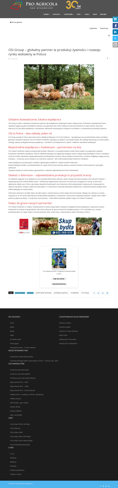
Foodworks (75, 293)
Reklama (103, 14)
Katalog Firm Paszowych (67, 339)
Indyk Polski (63, 335)
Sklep (95, 14)
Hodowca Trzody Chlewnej (68, 331)
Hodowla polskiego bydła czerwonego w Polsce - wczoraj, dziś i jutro (34, 361)
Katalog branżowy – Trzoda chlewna (22, 348)
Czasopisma (68, 14)
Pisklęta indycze (15, 399)
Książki (46, 14)
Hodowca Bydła (64, 327)
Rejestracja (104, 28)
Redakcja (13, 458)
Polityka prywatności (17, 470)
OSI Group (85, 293)
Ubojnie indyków (16, 411)
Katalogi (56, 14)
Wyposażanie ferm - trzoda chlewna (22, 390)
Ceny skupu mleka (16, 432)
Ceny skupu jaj (15, 428)
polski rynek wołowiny (43, 293)
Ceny (78, 14)
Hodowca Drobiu (65, 323)
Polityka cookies (15, 474)
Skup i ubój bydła (16, 415)
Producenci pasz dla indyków (20, 374)
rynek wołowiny (20, 293)
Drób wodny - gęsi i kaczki (19, 403)
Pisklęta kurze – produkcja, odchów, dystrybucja (27, 394)
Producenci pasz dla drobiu (19, 370)
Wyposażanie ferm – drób (19, 382)
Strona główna (16, 22)
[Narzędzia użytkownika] (108, 58)
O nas (87, 14)
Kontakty (13, 466)
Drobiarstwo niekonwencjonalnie (21, 357)
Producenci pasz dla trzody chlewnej (22, 378)
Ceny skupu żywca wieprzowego (21, 440)
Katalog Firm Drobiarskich (68, 343)
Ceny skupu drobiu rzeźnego (20, 424)
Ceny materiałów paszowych (20, 445)
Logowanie (93, 28)
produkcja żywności (61, 293)
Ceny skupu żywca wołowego (20, 436)
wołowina (30, 293)
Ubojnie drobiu (15, 407)
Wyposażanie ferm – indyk (19, 386)
